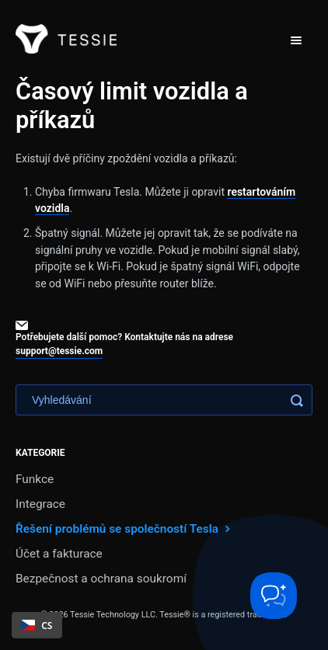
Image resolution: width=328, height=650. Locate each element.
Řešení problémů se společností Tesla (125, 528)
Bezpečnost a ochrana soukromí (101, 579)
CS (37, 625)
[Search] (164, 399)
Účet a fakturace (59, 554)
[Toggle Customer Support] (273, 595)
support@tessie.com (59, 351)
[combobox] (37, 625)
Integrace (40, 504)
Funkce (35, 479)
